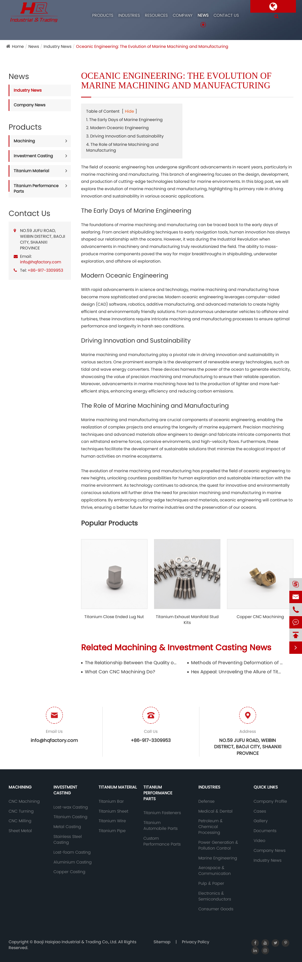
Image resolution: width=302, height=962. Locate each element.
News (203, 15)
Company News (29, 105)
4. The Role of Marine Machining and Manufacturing (122, 147)
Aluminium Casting (72, 862)
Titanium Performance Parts (36, 188)
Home (18, 46)
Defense (206, 801)
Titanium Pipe (112, 831)
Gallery (261, 821)
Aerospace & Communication (214, 870)
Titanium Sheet (113, 811)
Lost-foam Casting (72, 852)
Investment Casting (33, 156)
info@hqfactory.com (40, 262)
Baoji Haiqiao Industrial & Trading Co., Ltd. (76, 942)
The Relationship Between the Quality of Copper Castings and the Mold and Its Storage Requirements (131, 662)
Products (102, 15)
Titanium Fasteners (162, 813)
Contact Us (226, 15)
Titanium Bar (111, 801)
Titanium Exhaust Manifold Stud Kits (187, 619)
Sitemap (162, 942)
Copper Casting (69, 872)
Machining (24, 141)
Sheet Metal (20, 831)
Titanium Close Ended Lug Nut (114, 617)
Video (259, 840)
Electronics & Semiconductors (214, 896)
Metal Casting (67, 827)
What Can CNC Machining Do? (120, 672)
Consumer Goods (215, 909)
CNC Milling (20, 821)
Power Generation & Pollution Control (218, 845)
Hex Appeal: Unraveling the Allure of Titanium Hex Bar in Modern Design (237, 672)
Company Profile (270, 801)
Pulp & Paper (211, 883)
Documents (265, 831)
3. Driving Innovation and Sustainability (125, 136)
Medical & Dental (215, 811)
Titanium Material (31, 171)
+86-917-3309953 (45, 270)
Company (183, 15)
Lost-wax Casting (70, 807)
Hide (129, 111)
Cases (260, 811)
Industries (129, 15)
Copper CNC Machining (260, 617)
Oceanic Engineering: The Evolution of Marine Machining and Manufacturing (152, 46)
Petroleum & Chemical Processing (210, 826)
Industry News (57, 46)
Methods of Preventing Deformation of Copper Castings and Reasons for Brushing (237, 662)
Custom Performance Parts (162, 841)
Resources (156, 15)
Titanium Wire (112, 821)
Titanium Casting (70, 817)
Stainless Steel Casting (67, 839)
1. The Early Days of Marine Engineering (124, 120)
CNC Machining (24, 801)
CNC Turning (21, 811)
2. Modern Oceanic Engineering (117, 128)
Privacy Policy (195, 942)
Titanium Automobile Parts (160, 825)
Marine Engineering (217, 858)
